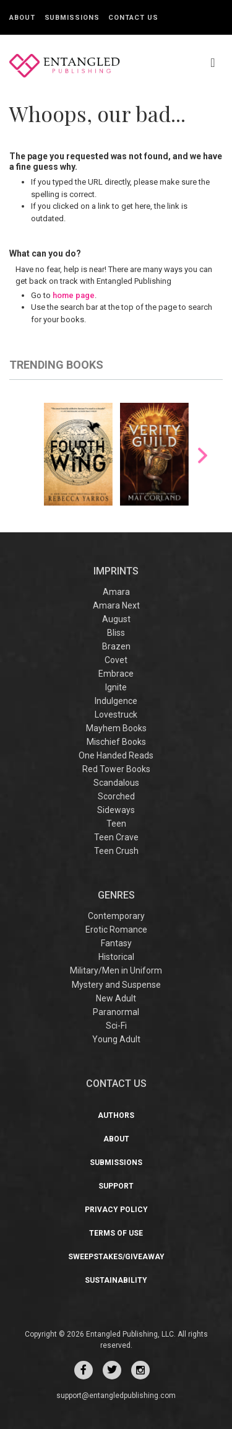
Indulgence (116, 701)
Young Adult (116, 1039)
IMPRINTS (116, 571)
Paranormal (116, 1012)
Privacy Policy (116, 1209)
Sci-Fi (116, 1026)
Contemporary (116, 916)
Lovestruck (116, 714)
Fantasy (116, 943)
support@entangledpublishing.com (116, 1395)
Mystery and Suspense (116, 985)
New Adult (116, 998)
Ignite (116, 687)
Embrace (116, 674)
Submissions (72, 18)
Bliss (116, 633)
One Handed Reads (116, 755)
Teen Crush (116, 851)
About (22, 18)
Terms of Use (116, 1233)
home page (74, 295)
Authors (116, 1115)
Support (116, 1186)
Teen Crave (116, 837)
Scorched (116, 796)
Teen (116, 824)
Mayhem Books (116, 728)
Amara (116, 592)
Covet (116, 660)
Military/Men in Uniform (116, 970)
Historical (116, 957)
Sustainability (116, 1280)
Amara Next (116, 605)
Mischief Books (116, 742)
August (116, 619)
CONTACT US (116, 1083)
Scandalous (116, 783)
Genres (116, 895)
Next (202, 455)
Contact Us (133, 18)
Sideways (116, 810)
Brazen (116, 646)
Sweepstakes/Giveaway (116, 1256)
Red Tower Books (116, 769)
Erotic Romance (116, 929)
